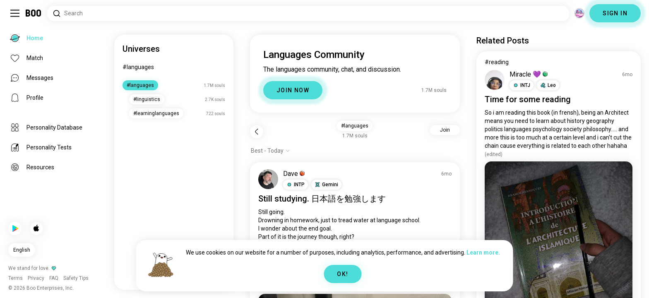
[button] (295, 185)
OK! (342, 274)
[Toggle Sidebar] (15, 13)
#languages (138, 67)
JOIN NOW (292, 90)
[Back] (256, 131)
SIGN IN (615, 13)
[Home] (34, 13)
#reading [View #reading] (497, 62)
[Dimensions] (579, 13)
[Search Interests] (308, 13)
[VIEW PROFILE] (268, 179)
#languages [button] (354, 126)
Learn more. (483, 252)
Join (445, 130)
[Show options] (270, 151)
